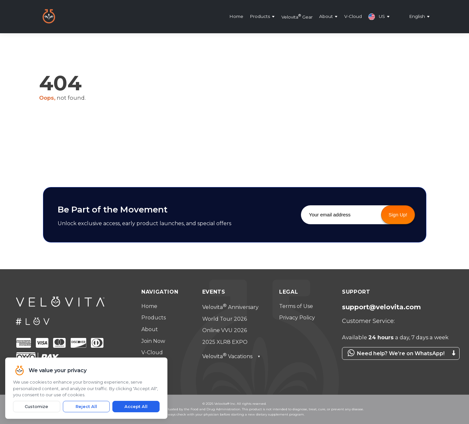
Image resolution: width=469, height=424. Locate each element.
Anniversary (230, 307)
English (417, 16)
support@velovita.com (381, 307)
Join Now (153, 341)
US (376, 16)
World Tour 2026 (224, 319)
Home (236, 16)
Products (260, 16)
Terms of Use (296, 306)
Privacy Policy (297, 317)
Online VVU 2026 (224, 330)
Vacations (231, 356)
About (326, 16)
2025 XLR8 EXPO (225, 342)
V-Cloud (353, 16)
